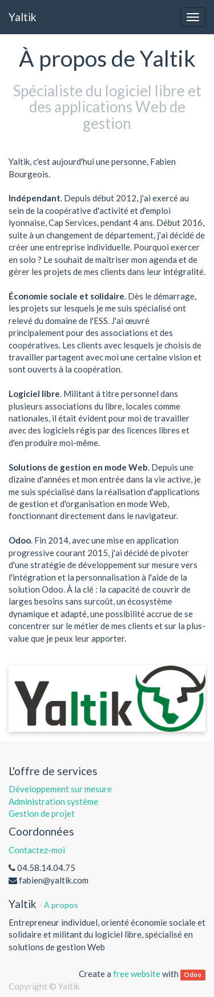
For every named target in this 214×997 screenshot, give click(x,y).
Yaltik (23, 16)
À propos (61, 905)
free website (136, 973)
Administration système (53, 801)
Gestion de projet (42, 813)
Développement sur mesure (60, 789)
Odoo (192, 974)
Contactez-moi (37, 850)
